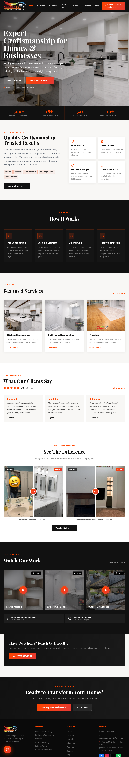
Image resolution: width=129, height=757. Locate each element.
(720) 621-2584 (22, 656)
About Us (64, 5)
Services (41, 6)
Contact (87, 6)
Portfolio (53, 6)
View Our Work (14, 80)
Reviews (75, 6)
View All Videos (117, 563)
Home (30, 6)
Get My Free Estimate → (54, 707)
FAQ (97, 6)
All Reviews (119, 388)
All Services (119, 293)
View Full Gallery (65, 528)
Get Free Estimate (40, 80)
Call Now (82, 707)
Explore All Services (17, 186)
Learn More (12, 348)
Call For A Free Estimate (113, 5)
